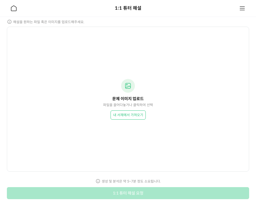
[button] (128, 99)
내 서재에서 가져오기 (128, 115)
